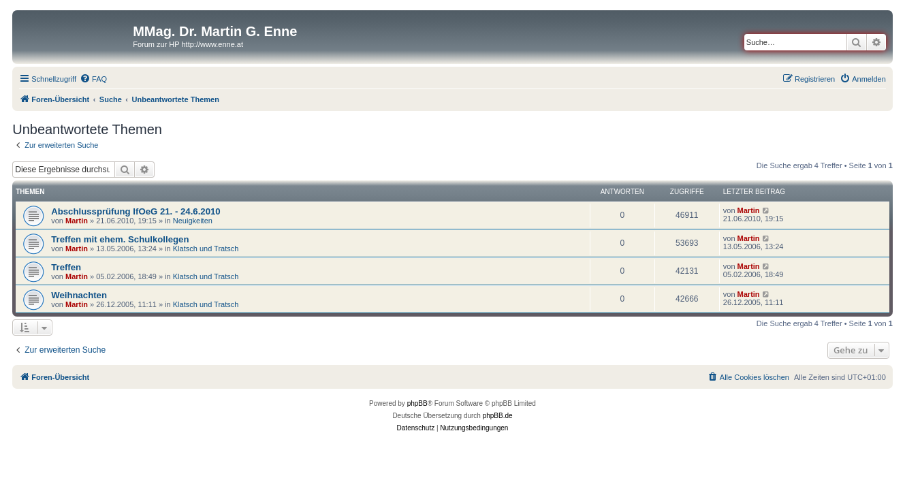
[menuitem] (93, 79)
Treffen (66, 267)
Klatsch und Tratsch (206, 248)
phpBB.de (498, 415)
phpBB (417, 403)
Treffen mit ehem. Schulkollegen (120, 239)
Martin (76, 221)
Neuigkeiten (192, 221)
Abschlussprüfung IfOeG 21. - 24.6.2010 (135, 211)
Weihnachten (79, 295)
